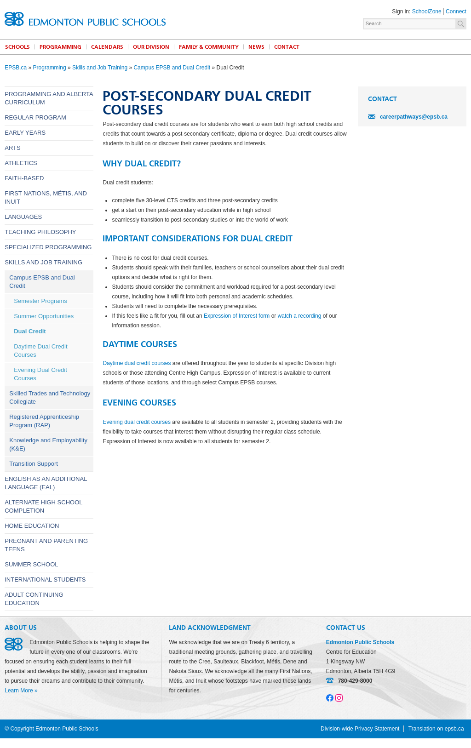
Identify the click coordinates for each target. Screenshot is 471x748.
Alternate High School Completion (43, 506)
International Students (45, 579)
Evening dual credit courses (136, 422)
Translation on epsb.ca (436, 728)
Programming (60, 47)
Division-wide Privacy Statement (360, 728)
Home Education (32, 525)
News (256, 47)
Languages (23, 216)
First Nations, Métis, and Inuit (46, 197)
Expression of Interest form (237, 316)
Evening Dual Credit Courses (40, 374)
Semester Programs (40, 300)
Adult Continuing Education (34, 598)
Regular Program (35, 117)
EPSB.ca (16, 67)
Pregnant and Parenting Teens (46, 545)
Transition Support (33, 463)
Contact (286, 47)
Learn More (19, 690)
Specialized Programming (48, 247)
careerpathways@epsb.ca (414, 117)
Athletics (21, 163)
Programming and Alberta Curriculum (49, 98)
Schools (17, 47)
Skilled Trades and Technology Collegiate (49, 397)
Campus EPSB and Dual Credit (171, 67)
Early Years (25, 132)
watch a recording (300, 316)
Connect (456, 11)
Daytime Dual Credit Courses (40, 350)
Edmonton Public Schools (85, 19)
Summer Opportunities (44, 316)
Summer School (31, 564)
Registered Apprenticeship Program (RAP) (44, 420)
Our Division (151, 47)
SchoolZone (427, 11)
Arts (12, 147)
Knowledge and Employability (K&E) (48, 444)
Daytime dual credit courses (137, 363)
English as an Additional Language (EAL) (46, 483)
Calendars (107, 47)
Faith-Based (24, 178)
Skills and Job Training (99, 67)
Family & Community (209, 47)
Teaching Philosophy (40, 231)
